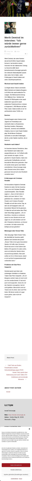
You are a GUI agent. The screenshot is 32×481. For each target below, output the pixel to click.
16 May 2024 (9, 51)
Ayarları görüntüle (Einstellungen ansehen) (16, 474)
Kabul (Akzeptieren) (16, 465)
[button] (29, 429)
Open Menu (27, 4)
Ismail (17, 51)
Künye (20, 478)
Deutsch (8, 53)
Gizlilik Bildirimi (14, 478)
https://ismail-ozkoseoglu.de (16, 415)
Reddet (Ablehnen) (16, 470)
